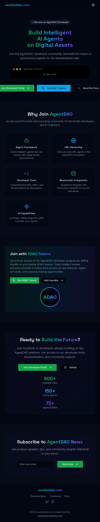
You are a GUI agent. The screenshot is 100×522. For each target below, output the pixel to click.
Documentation (38, 496)
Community (55, 496)
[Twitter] (47, 501)
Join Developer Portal (37, 367)
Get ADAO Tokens (54, 88)
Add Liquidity (53, 280)
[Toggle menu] (93, 5)
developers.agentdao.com (50, 516)
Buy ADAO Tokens (25, 280)
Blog (67, 496)
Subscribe (70, 464)
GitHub (70, 367)
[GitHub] (52, 501)
